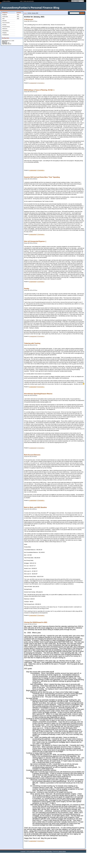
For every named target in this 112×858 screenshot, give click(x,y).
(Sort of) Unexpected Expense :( (35, 241)
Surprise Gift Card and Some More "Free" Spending (42, 177)
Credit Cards (5, 16)
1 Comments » (40, 234)
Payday (26, 288)
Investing (4, 24)
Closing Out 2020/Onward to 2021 (35, 622)
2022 (18, 14)
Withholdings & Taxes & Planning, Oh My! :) (39, 90)
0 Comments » (40, 386)
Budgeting (4, 14)
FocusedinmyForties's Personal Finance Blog (40, 851)
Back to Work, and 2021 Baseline (35, 507)
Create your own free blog (29, 1)
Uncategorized (5, 34)
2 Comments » (40, 83)
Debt (3, 18)
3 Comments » (40, 336)
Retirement (4, 28)
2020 (18, 18)
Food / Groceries (6, 22)
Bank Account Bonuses (32, 455)
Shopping (4, 32)
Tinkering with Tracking (32, 343)
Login (21, 1)
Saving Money (5, 30)
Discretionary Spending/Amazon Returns (38, 394)
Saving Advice (62, 851)
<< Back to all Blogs (6, 1)
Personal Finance (6, 26)
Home (25, 13)
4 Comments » (40, 841)
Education (4, 20)
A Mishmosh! (28, 19)
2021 (18, 16)
